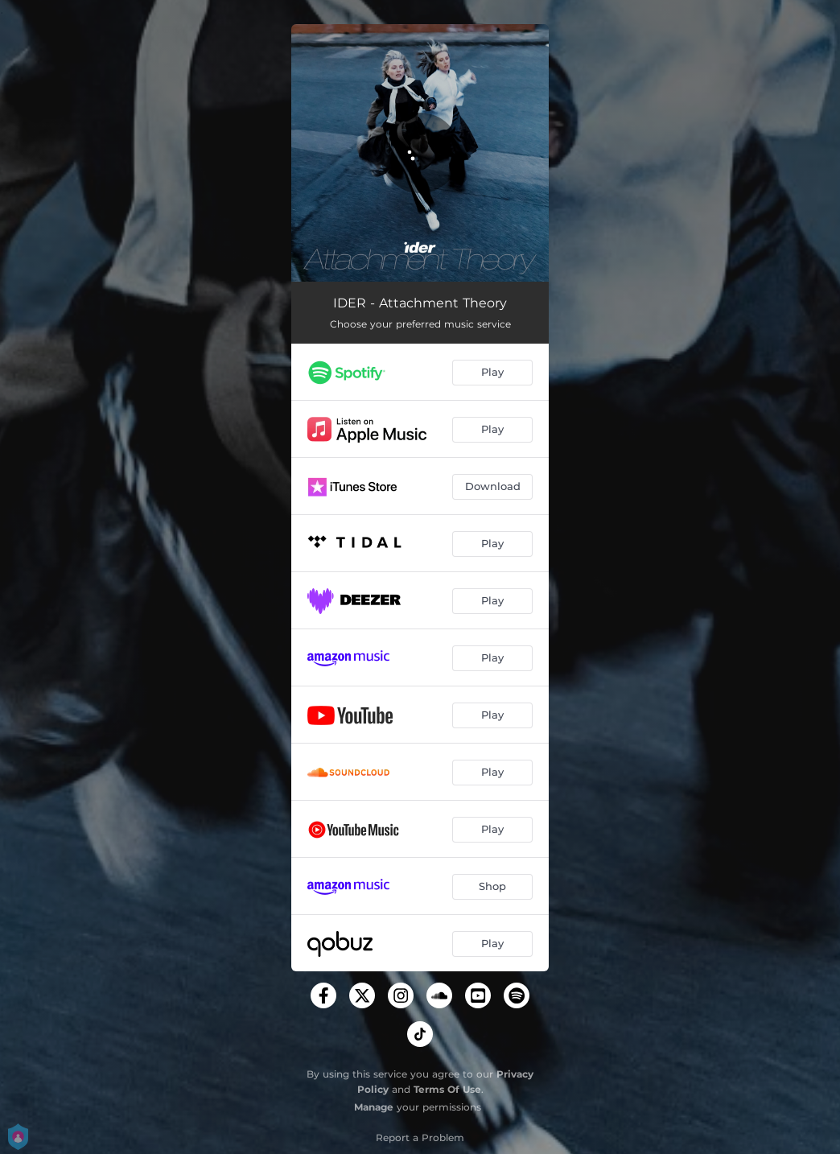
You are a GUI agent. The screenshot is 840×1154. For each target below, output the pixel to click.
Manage (373, 1107)
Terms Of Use (447, 1089)
